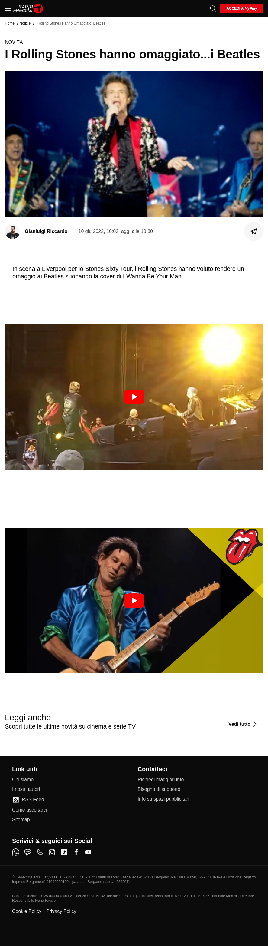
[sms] (27, 852)
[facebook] (76, 852)
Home (10, 23)
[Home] (28, 8)
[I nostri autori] (26, 789)
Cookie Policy (26, 911)
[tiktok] (64, 852)
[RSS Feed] (28, 799)
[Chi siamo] (23, 780)
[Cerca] (213, 8)
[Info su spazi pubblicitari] (163, 799)
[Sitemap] (21, 820)
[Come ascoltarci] (29, 810)
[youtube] (88, 852)
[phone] (40, 852)
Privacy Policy (61, 911)
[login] (241, 8)
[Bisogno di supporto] (159, 789)
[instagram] (52, 852)
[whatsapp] (15, 852)
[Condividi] (254, 231)
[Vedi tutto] (243, 724)
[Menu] (8, 8)
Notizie (25, 23)
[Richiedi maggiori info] (161, 780)
